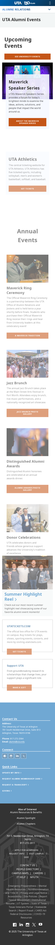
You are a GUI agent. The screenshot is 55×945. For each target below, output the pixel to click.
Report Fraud (26, 910)
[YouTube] (40, 925)
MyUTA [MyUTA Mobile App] (34, 877)
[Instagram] (27, 925)
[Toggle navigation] (50, 3)
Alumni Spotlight (26, 818)
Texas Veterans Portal (21, 907)
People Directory (27, 869)
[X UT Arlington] (34, 925)
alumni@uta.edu (17, 751)
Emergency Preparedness (22, 885)
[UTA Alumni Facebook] (4, 765)
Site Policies (30, 896)
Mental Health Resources (26, 887)
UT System (23, 903)
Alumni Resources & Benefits (26, 812)
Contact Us (27, 865)
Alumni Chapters (26, 823)
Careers (38, 873)
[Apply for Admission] (26, 850)
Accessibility (15, 896)
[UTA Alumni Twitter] (23, 765)
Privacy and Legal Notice (33, 892)
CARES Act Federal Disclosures (28, 912)
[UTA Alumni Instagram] (11, 765)
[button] (27, 367)
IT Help (21, 877)
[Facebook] (14, 925)
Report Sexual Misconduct (28, 898)
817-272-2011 (27, 843)
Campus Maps (20, 873)
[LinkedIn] (17, 765)
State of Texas (39, 903)
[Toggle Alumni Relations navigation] (49, 9)
